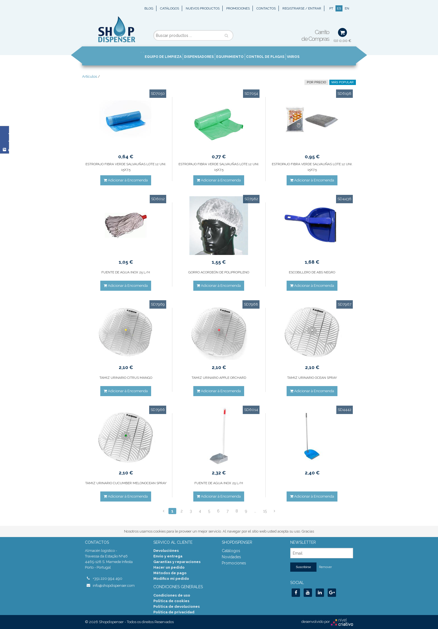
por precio (316, 82)
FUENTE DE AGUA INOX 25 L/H (125, 272)
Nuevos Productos (203, 8)
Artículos (89, 76)
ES (339, 8)
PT (331, 8)
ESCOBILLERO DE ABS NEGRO (312, 272)
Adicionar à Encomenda (126, 180)
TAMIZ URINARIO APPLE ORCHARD (219, 378)
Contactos (266, 8)
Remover (325, 567)
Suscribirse (303, 567)
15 (265, 511)
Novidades (231, 557)
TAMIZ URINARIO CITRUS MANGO (125, 378)
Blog (148, 8)
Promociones (238, 8)
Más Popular (343, 82)
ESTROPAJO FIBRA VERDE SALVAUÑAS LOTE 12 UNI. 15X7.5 (125, 167)
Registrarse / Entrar (301, 8)
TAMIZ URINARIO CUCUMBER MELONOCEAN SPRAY (125, 483)
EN (347, 8)
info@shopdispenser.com (114, 585)
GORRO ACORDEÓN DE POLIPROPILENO (218, 272)
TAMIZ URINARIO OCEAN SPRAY (312, 378)
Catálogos (169, 8)
